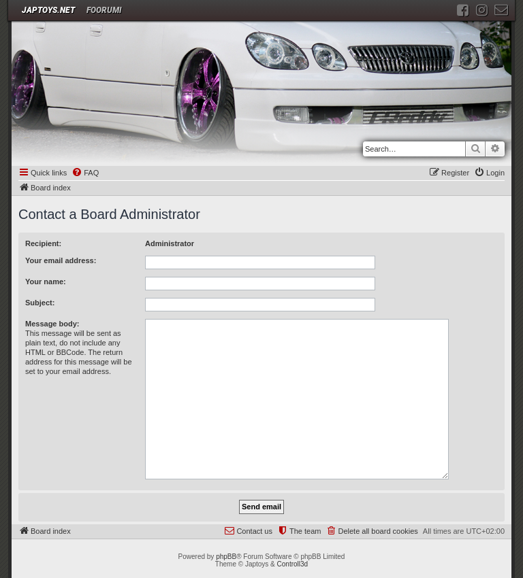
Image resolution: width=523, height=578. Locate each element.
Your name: (45, 281)
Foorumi (104, 10)
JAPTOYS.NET (48, 10)
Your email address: (60, 260)
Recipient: (43, 243)
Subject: (39, 303)
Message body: (52, 324)
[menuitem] (85, 173)
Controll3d (292, 564)
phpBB (226, 556)
